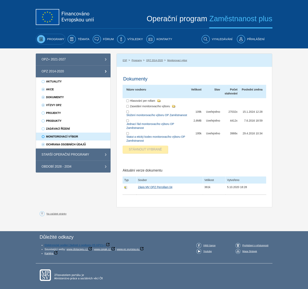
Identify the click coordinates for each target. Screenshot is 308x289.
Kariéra (49, 253)
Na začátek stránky (57, 213)
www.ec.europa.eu (128, 249)
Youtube (207, 251)
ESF (125, 60)
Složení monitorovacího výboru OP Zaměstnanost (156, 115)
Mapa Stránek (249, 251)
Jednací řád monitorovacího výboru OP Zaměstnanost (150, 125)
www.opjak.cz (102, 249)
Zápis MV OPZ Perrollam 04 (155, 187)
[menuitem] (51, 39)
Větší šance (209, 245)
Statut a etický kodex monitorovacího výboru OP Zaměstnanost (155, 138)
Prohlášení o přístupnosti (255, 245)
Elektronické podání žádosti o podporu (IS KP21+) (75, 245)
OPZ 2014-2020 (154, 60)
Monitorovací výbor (177, 60)
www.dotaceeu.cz (77, 249)
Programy (137, 60)
